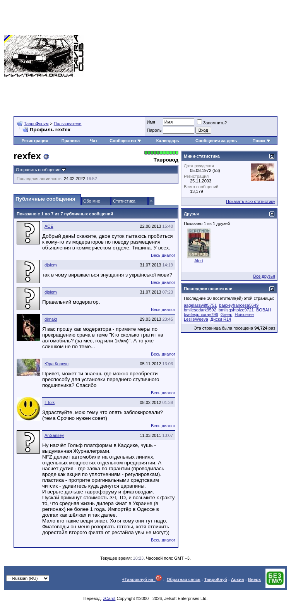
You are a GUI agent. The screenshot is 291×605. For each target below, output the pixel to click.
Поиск (262, 140)
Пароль (154, 130)
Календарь (167, 140)
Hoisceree (244, 314)
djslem (51, 265)
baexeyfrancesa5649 (238, 305)
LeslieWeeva (196, 319)
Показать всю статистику (250, 201)
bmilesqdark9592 (200, 310)
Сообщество (125, 140)
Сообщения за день (216, 140)
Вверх (254, 579)
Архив (237, 579)
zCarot (109, 598)
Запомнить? (212, 122)
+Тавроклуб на (142, 579)
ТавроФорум (36, 123)
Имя (151, 122)
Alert (198, 260)
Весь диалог (163, 255)
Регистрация (35, 140)
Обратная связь (183, 579)
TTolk (50, 402)
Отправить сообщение (38, 169)
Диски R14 (221, 319)
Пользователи (68, 123)
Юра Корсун (56, 363)
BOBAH (263, 310)
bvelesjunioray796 (201, 314)
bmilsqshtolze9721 (236, 310)
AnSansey (54, 435)
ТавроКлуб (215, 579)
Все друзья (264, 276)
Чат (93, 140)
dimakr (51, 319)
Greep (227, 314)
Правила (71, 140)
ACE (49, 226)
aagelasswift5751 (200, 305)
